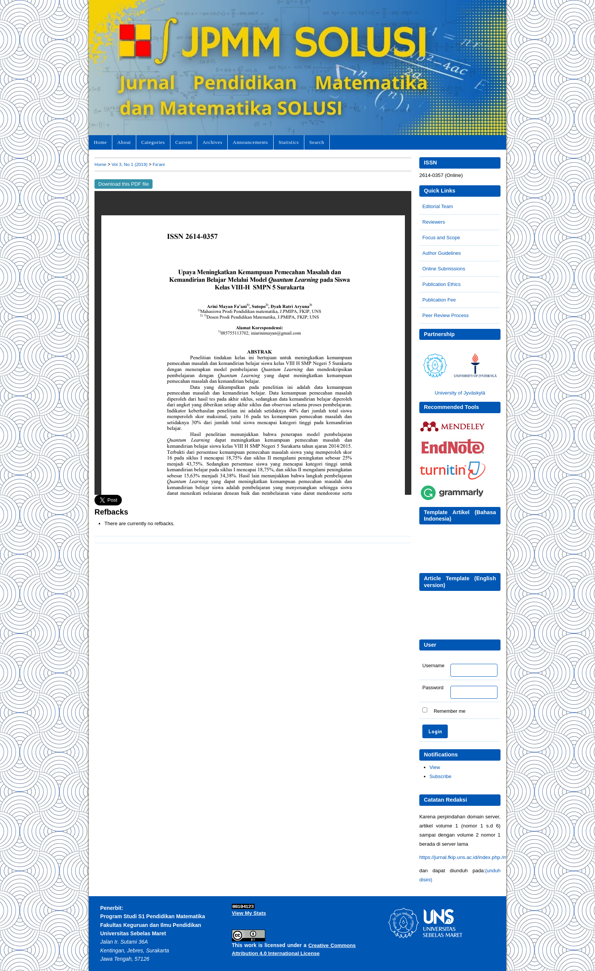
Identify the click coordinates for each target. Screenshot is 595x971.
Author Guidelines (441, 253)
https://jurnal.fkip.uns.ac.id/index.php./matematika (474, 857)
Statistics (289, 142)
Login (466, 10)
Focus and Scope (441, 237)
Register (489, 10)
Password (433, 687)
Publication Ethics (441, 284)
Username (433, 665)
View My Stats (249, 913)
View (435, 767)
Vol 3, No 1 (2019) (130, 164)
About (124, 142)
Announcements (250, 142)
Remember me (450, 711)
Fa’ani (159, 164)
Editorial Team (437, 206)
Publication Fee (439, 300)
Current (183, 142)
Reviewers (433, 222)
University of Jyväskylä (459, 393)
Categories (153, 142)
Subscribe (441, 776)
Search (316, 142)
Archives (212, 142)
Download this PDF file (123, 184)
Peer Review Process (445, 315)
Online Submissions (443, 269)
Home (100, 142)
